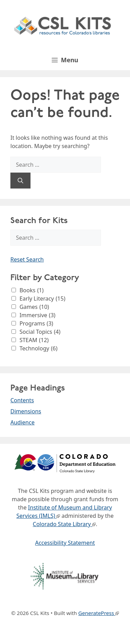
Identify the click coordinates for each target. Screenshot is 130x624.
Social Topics (39, 332)
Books (31, 290)
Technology (38, 348)
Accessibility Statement (65, 543)
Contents (22, 400)
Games (34, 307)
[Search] (20, 181)
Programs (36, 323)
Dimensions (25, 411)
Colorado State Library (62, 524)
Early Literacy (42, 298)
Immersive (37, 315)
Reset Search (27, 259)
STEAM (34, 340)
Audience (22, 422)
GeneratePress (96, 612)
